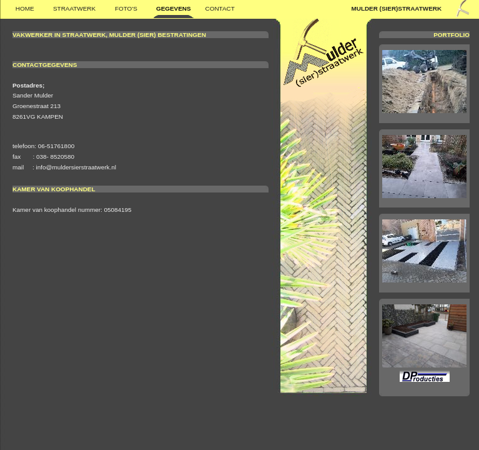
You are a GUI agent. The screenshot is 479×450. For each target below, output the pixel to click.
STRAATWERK (74, 8)
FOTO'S (126, 8)
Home (25, 8)
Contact (220, 8)
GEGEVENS (173, 8)
